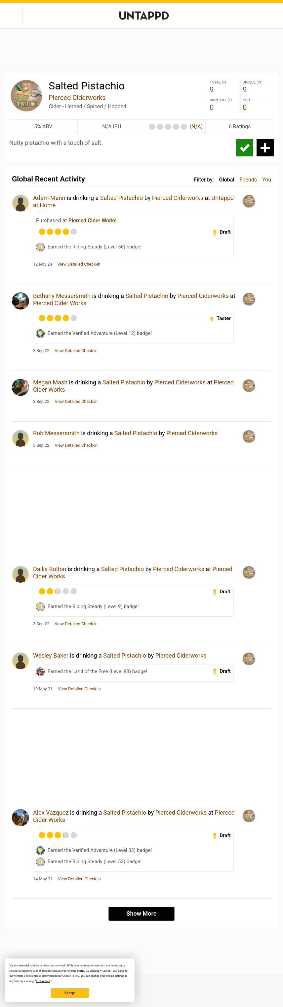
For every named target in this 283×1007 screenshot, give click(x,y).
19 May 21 (43, 689)
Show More (142, 913)
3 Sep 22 (41, 350)
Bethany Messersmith (62, 295)
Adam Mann (49, 197)
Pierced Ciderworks (77, 98)
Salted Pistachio (121, 197)
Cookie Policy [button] (70, 975)
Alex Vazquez (50, 812)
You (266, 180)
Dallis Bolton (49, 569)
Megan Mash (50, 382)
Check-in (244, 147)
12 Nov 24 (42, 264)
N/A (196, 126)
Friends (248, 180)
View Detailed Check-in (79, 264)
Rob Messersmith (56, 433)
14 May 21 (43, 879)
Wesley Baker (50, 655)
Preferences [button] (43, 981)
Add (265, 147)
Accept (69, 993)
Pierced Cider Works (92, 220)
